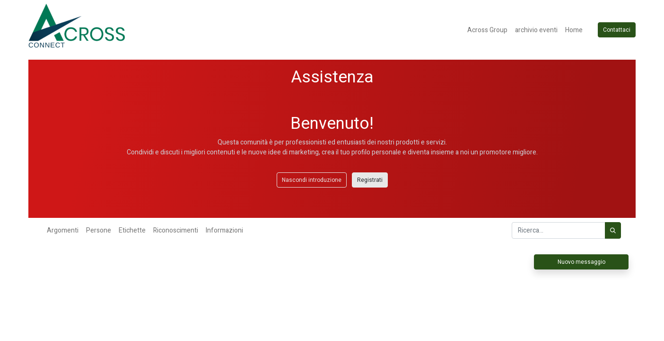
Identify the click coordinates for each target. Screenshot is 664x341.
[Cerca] (613, 230)
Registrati (370, 180)
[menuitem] (487, 30)
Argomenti (63, 230)
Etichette (132, 230)
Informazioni (224, 230)
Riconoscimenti (175, 230)
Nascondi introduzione (311, 180)
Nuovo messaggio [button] (581, 262)
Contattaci (616, 30)
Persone (98, 230)
